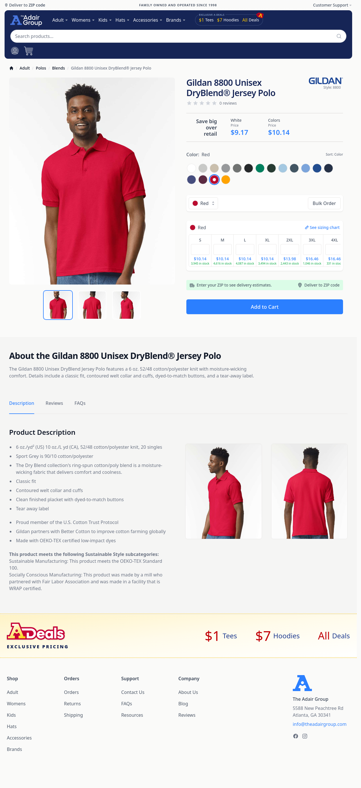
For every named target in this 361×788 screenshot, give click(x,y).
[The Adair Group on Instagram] (305, 736)
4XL (334, 240)
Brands (176, 20)
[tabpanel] (92, 181)
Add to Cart (265, 306)
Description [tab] (21, 403)
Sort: (334, 154)
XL (267, 240)
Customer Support (332, 5)
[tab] (58, 305)
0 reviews (228, 103)
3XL (312, 240)
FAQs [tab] (80, 403)
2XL (289, 240)
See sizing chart (322, 227)
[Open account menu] (14, 50)
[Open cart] (28, 50)
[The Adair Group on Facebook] (296, 736)
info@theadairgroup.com (320, 724)
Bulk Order (324, 203)
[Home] (11, 68)
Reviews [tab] (54, 403)
